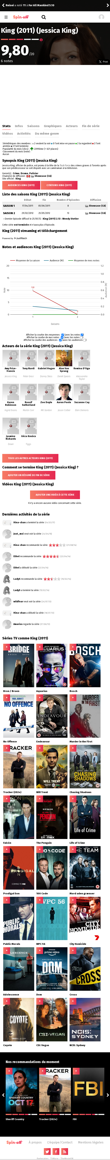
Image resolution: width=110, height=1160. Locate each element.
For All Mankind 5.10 (41, 5)
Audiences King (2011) (21, 185)
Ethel (16, 556)
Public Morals (11, 944)
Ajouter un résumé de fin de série (29, 475)
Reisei (10, 5)
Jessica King (11, 376)
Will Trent (42, 792)
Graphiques (53, 126)
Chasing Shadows (80, 792)
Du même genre (47, 133)
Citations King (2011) (59, 185)
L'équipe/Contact (59, 1142)
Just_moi (18, 533)
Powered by (14, 238)
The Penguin (44, 842)
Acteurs (72, 126)
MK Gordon (46, 410)
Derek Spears (63, 376)
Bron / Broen (11, 691)
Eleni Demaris (82, 410)
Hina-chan (19, 522)
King (18, 178)
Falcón (7, 842)
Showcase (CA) (43, 176)
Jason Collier (64, 410)
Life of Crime (77, 842)
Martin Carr (28, 410)
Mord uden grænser (82, 893)
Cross (73, 994)
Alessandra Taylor (82, 377)
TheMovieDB (66, 1158)
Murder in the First (81, 741)
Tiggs (28, 444)
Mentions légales (90, 1142)
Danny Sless (46, 376)
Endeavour (43, 741)
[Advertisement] (55, 93)
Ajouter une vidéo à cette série (55, 494)
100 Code (42, 893)
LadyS (16, 579)
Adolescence (11, 994)
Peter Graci (28, 376)
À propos (35, 1142)
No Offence (10, 741)
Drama (24, 173)
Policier (33, 173)
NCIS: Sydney (77, 1045)
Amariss (17, 624)
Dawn (11, 444)
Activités (24, 133)
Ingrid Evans (11, 410)
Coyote (7, 1045)
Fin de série (91, 126)
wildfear (18, 601)
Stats (6, 126)
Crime (16, 173)
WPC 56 (40, 944)
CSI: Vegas (42, 1045)
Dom (39, 994)
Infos (19, 126)
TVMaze (54, 1158)
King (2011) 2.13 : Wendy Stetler (61, 218)
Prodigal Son (11, 893)
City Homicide (78, 944)
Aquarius (41, 691)
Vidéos (7, 133)
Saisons (33, 126)
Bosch (73, 691)
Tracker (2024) (12, 792)
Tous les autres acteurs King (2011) (30, 458)
